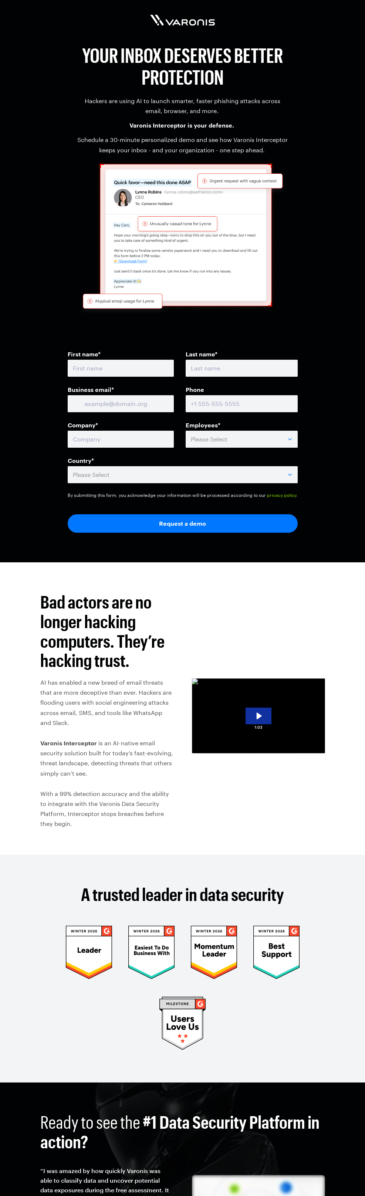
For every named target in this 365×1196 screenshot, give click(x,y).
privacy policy (281, 495)
